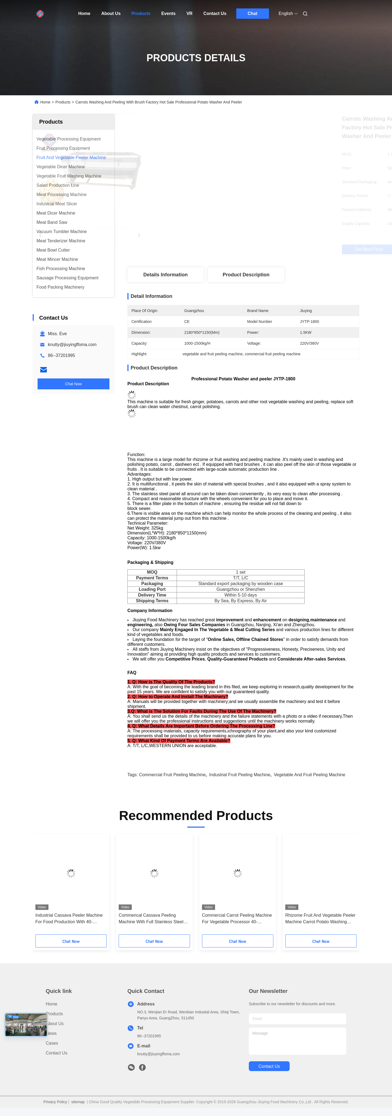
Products (140, 13)
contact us (269, 1074)
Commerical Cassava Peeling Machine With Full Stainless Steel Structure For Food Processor (151, 927)
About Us (111, 13)
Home (84, 13)
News (51, 1041)
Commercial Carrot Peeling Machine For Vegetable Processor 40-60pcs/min (237, 927)
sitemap (78, 1110)
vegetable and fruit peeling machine (309, 783)
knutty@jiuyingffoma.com (72, 344)
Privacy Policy (55, 1110)
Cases (52, 1051)
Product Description (246, 274)
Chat (253, 13)
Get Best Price (272, 249)
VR (189, 13)
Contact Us (214, 13)
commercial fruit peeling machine (172, 783)
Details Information (165, 274)
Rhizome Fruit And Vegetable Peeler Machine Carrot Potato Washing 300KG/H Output (320, 927)
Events (168, 13)
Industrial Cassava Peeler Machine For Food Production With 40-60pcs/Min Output (69, 927)
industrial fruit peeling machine (239, 783)
